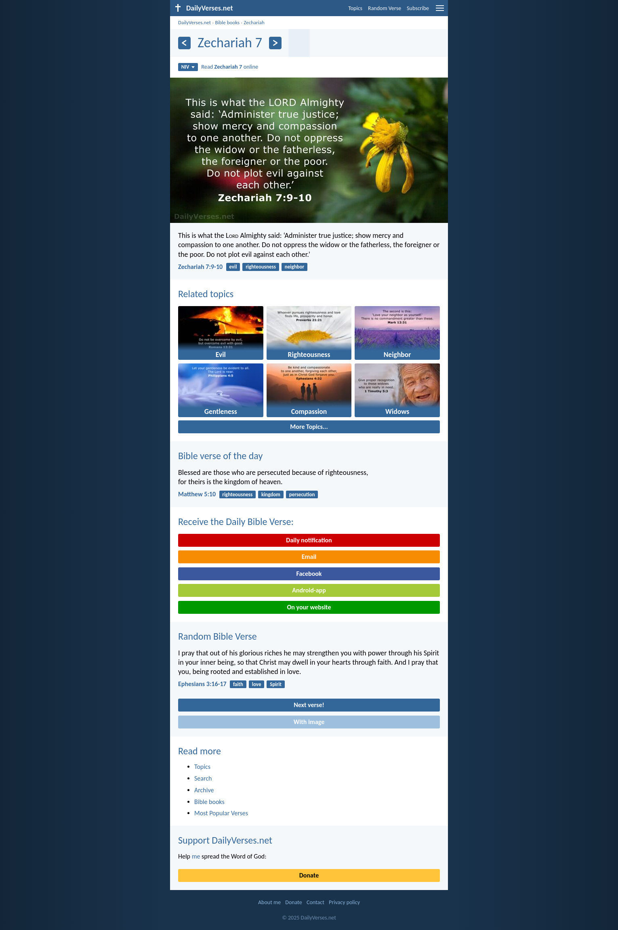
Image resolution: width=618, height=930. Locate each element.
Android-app (309, 590)
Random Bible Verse (217, 636)
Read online (229, 66)
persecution (302, 494)
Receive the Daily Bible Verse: (236, 521)
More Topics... (309, 426)
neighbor (294, 267)
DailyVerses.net (194, 22)
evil (233, 267)
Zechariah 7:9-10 (200, 267)
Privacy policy (344, 902)
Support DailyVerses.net (225, 840)
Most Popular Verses (221, 813)
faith (238, 684)
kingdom (270, 494)
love (256, 684)
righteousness (261, 267)
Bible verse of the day (220, 456)
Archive (204, 790)
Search (203, 778)
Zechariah (254, 22)
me (196, 856)
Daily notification (309, 540)
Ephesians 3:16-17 (202, 684)
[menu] (440, 11)
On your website (309, 607)
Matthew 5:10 (197, 494)
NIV (188, 67)
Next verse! (309, 705)
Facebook (309, 573)
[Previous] (184, 43)
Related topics (205, 294)
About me (269, 902)
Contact (315, 902)
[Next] (275, 43)
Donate (309, 875)
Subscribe (418, 8)
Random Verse (384, 8)
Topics (355, 8)
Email (309, 557)
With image (309, 722)
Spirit (276, 684)
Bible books (227, 22)
